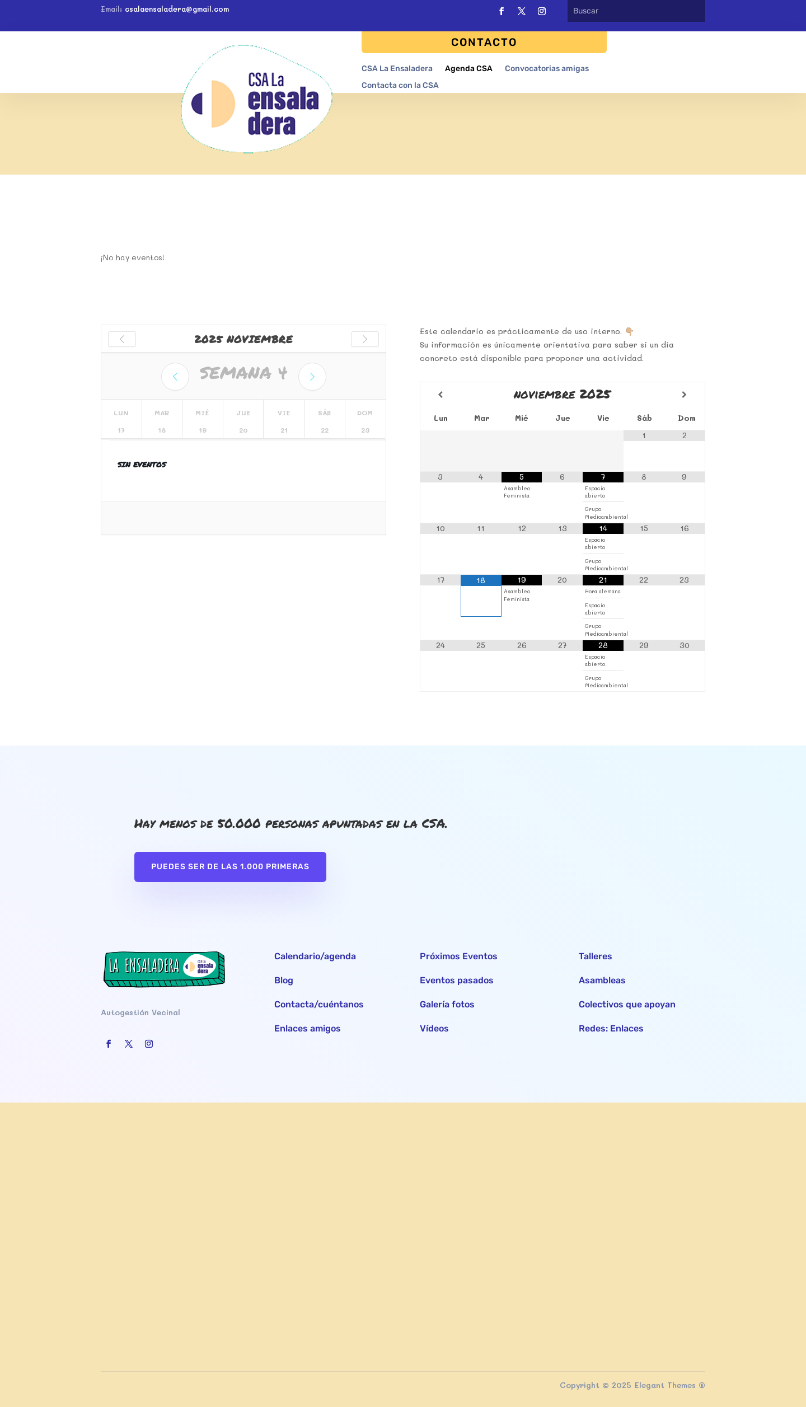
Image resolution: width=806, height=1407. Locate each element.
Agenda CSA (469, 68)
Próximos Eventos (459, 956)
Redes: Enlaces (611, 1028)
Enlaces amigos (307, 1028)
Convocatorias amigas (547, 68)
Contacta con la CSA (400, 85)
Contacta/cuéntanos (319, 1004)
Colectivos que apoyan (627, 1004)
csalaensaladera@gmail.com (177, 8)
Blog (283, 980)
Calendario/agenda (315, 956)
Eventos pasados (457, 980)
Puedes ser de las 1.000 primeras (230, 866)
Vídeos (434, 1028)
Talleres (595, 956)
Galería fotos (447, 1004)
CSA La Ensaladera (397, 68)
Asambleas (602, 980)
